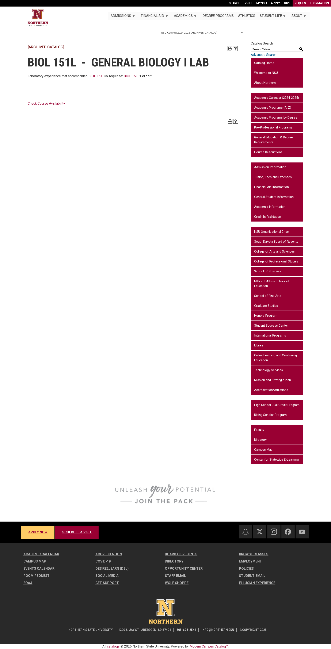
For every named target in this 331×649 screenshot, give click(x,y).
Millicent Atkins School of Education (271, 283)
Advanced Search (263, 55)
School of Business (267, 271)
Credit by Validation (267, 217)
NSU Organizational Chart (271, 232)
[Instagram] (274, 531)
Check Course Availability (46, 103)
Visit (248, 3)
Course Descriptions (268, 152)
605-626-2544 (186, 629)
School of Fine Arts (267, 296)
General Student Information (274, 197)
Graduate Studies (266, 306)
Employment (250, 561)
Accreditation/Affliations (271, 390)
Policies (246, 569)
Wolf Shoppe (177, 583)
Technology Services (268, 370)
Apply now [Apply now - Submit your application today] (37, 532)
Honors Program (265, 316)
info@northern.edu (218, 629)
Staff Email (175, 576)
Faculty (259, 430)
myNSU (261, 3)
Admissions (121, 17)
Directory (260, 440)
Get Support (107, 583)
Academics (184, 17)
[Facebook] (288, 532)
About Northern (265, 83)
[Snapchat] (245, 532)
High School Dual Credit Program (277, 405)
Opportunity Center (184, 569)
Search (234, 3)
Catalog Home (264, 63)
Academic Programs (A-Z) (272, 108)
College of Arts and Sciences (274, 251)
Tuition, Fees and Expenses (273, 177)
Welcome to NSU (266, 73)
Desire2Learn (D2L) (112, 569)
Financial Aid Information (271, 187)
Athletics (246, 16)
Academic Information (269, 207)
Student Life (271, 17)
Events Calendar (38, 569)
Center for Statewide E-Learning (276, 459)
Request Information (311, 3)
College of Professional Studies (276, 261)
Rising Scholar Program (270, 415)
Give (287, 3)
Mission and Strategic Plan (272, 380)
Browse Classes (253, 554)
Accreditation (108, 554)
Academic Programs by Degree (275, 117)
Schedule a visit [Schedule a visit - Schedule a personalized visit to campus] (77, 532)
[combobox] (202, 32)
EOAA (28, 583)
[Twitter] (259, 532)
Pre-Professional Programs (273, 127)
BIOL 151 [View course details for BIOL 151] (95, 76)
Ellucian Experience (257, 583)
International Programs (270, 335)
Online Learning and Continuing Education (275, 357)
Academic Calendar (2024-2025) (276, 98)
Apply (275, 3)
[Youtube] (302, 532)
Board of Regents (181, 554)
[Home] (37, 17)
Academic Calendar (41, 554)
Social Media (107, 576)
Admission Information (270, 167)
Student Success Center (271, 325)
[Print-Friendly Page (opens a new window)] (230, 48)
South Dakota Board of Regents (276, 241)
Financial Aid (153, 17)
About (297, 17)
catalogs (113, 646)
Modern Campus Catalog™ (209, 646)
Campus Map (263, 450)
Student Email (252, 576)
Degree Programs (218, 16)
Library (258, 345)
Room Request (36, 576)
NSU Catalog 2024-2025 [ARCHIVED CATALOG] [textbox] (189, 32)
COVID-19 (103, 561)
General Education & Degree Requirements (273, 139)
